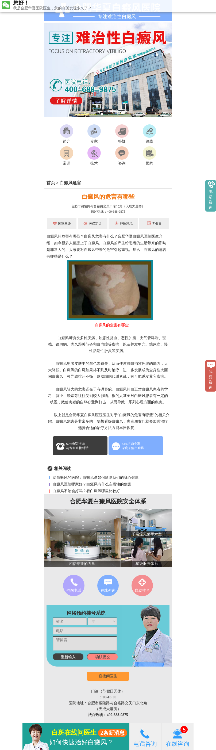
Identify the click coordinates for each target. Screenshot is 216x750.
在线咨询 (177, 736)
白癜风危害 (70, 183)
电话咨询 (145, 736)
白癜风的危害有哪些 (108, 196)
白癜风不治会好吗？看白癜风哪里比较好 (86, 491)
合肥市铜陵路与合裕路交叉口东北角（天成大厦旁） (108, 206)
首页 (51, 183)
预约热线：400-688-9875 (108, 211)
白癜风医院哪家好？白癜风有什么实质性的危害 (91, 484)
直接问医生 (108, 676)
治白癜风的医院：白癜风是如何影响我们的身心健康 (95, 478)
